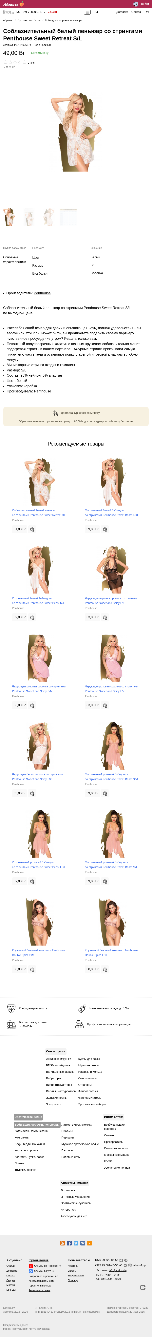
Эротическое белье (29, 20)
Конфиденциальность (41, 1280)
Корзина (73, 1265)
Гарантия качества (40, 1285)
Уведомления (76, 1275)
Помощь (73, 1280)
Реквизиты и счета (39, 1290)
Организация (38, 1260)
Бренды (10, 1289)
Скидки (52, 11)
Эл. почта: (111, 1270)
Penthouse (42, 293)
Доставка (122, 11)
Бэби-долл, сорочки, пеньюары (64, 20)
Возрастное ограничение (43, 1276)
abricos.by (9, 1307)
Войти (141, 4)
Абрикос (8, 20)
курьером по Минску (87, 412)
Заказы (72, 1270)
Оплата (136, 11)
